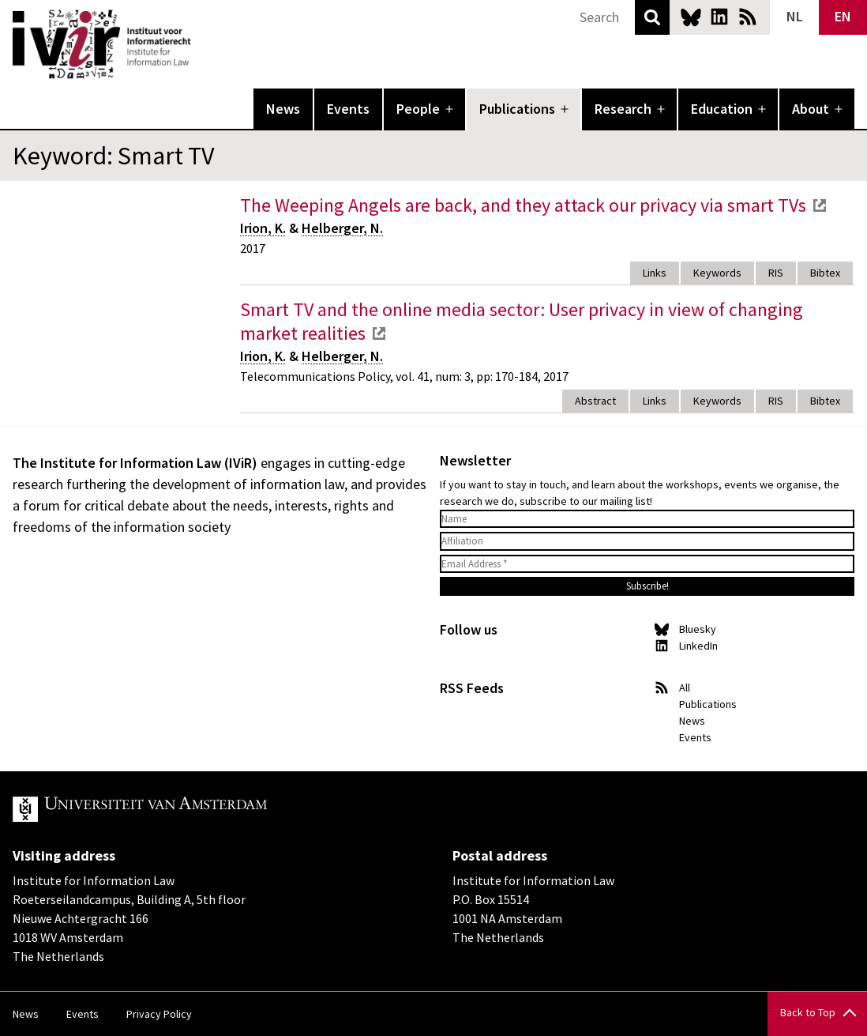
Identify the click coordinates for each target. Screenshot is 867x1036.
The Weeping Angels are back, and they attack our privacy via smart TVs (523, 205)
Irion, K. (263, 228)
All (684, 687)
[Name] (647, 519)
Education (722, 109)
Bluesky (691, 17)
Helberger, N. (342, 228)
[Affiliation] (647, 541)
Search (652, 17)
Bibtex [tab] (825, 273)
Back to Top (807, 1012)
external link (819, 205)
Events (348, 109)
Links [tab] (654, 273)
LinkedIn (719, 17)
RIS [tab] (775, 273)
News (283, 109)
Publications (517, 109)
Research (623, 109)
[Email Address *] (647, 564)
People (418, 109)
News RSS (748, 17)
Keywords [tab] (717, 273)
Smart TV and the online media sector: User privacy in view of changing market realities (521, 321)
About (810, 109)
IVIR (202, 44)
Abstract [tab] (595, 401)
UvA (196, 809)
